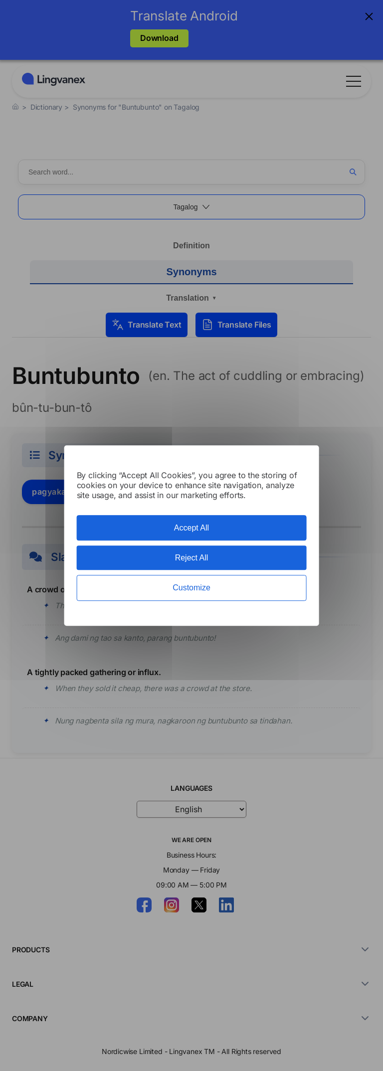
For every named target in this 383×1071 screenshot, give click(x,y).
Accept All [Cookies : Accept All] (191, 528)
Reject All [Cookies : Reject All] (191, 557)
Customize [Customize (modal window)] (191, 588)
